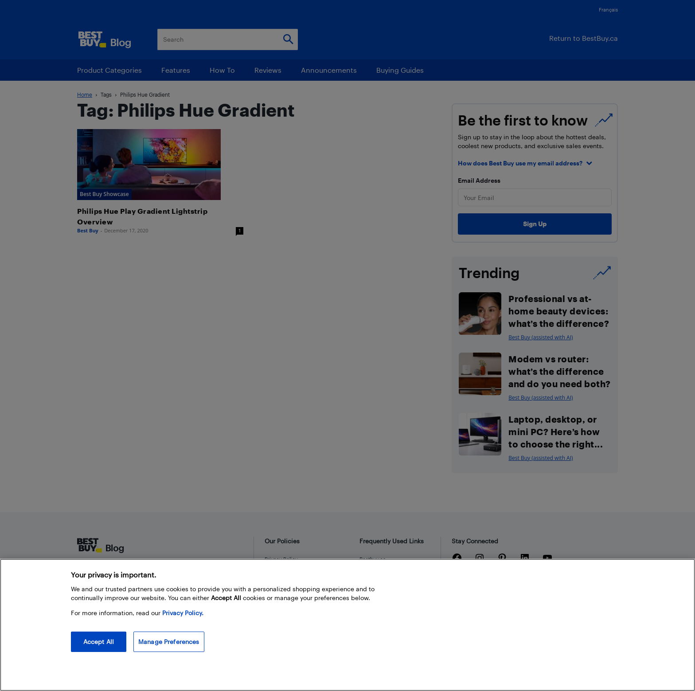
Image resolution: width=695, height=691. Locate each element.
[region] (347, 625)
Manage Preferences (168, 641)
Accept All (98, 641)
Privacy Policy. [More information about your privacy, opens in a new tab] (182, 612)
